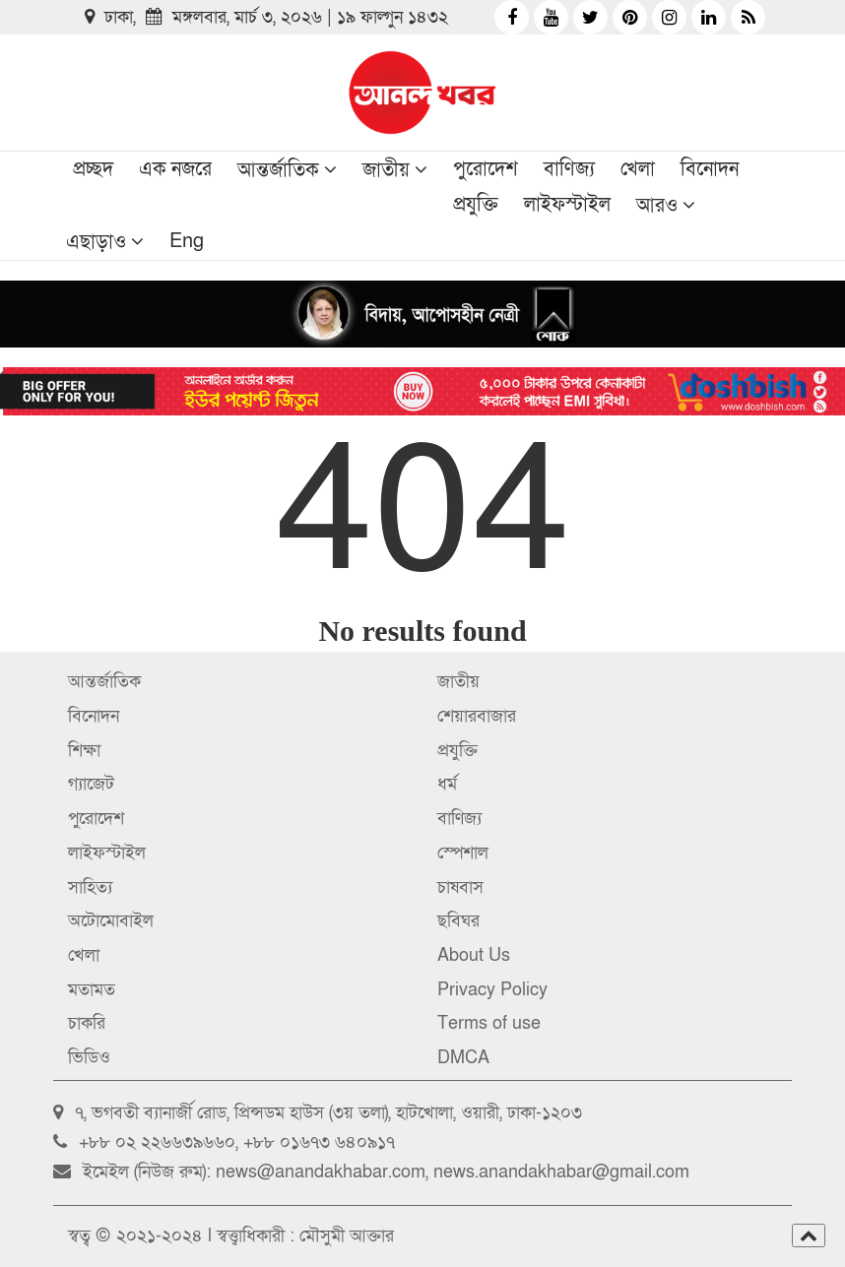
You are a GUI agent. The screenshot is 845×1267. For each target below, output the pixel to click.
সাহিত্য (90, 887)
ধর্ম (447, 784)
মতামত (91, 990)
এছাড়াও (96, 242)
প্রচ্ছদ (93, 169)
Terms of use (489, 1023)
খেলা (637, 169)
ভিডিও (89, 1057)
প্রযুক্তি (475, 205)
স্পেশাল (462, 853)
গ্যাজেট (91, 784)
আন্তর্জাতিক (278, 170)
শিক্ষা (84, 750)
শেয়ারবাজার (476, 716)
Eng (186, 241)
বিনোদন (710, 169)
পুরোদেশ (485, 169)
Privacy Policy (492, 990)
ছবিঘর (458, 921)
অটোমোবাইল (111, 921)
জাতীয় (386, 170)
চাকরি (86, 1023)
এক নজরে (175, 169)
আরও (657, 206)
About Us (473, 955)
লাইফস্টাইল (567, 205)
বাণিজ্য (569, 169)
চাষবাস (460, 887)
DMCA (463, 1057)
